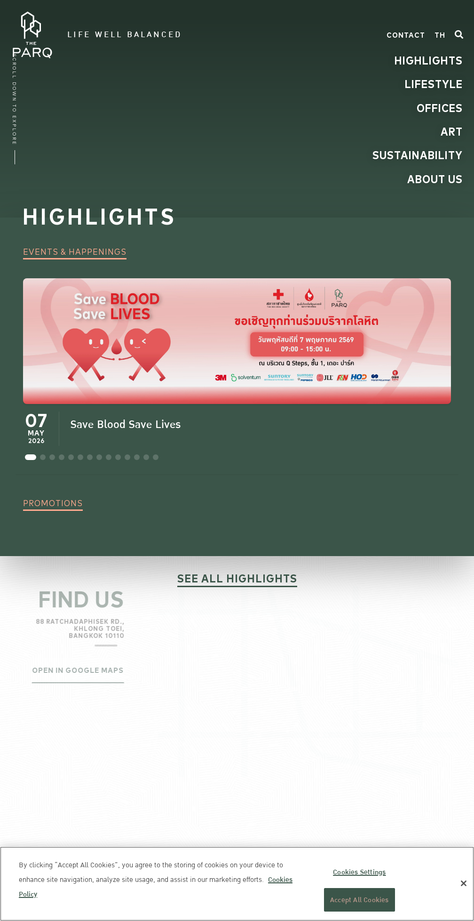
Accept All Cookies (359, 899)
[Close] (463, 883)
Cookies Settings (359, 872)
